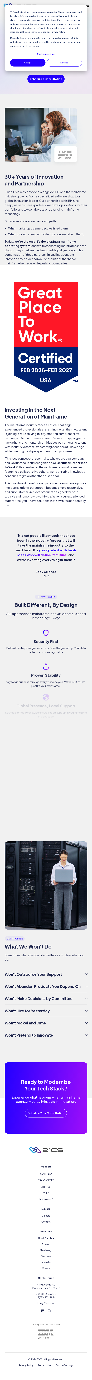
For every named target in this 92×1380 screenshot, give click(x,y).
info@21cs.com (46, 1300)
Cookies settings (46, 54)
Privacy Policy (26, 1362)
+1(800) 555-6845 (46, 1291)
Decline (64, 62)
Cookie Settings (64, 1362)
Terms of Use (44, 1362)
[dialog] (46, 38)
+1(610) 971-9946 (46, 1294)
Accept (27, 62)
